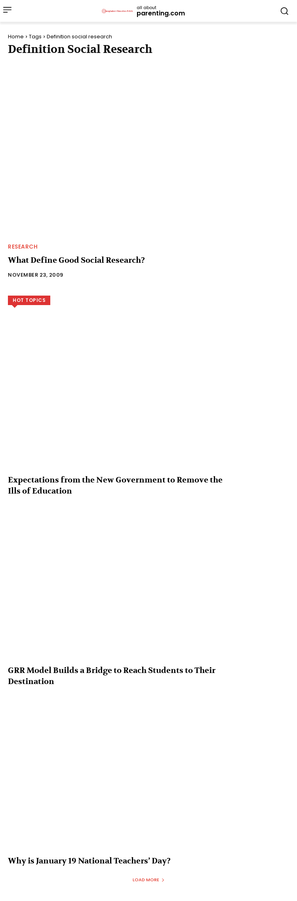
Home (16, 36)
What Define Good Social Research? (76, 260)
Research (23, 246)
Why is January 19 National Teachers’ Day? (89, 861)
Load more (149, 879)
